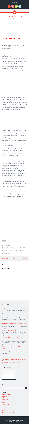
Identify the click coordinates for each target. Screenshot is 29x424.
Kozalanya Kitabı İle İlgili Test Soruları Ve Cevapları (12, 315)
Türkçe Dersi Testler (6, 405)
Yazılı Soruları (5, 396)
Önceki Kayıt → (25, 258)
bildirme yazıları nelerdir (20, 247)
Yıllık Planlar (4, 397)
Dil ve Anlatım (8, 360)
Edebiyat (3, 360)
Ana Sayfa (14, 258)
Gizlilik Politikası (5, 401)
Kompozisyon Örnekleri (9, 359)
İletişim (3, 402)
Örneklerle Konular (22, 359)
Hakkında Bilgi (6, 245)
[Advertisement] (14, 29)
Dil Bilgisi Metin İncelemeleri (7, 409)
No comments (6, 253)
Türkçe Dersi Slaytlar (9, 362)
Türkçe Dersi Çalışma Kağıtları (8, 412)
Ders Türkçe (14, 2)
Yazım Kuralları (5, 399)
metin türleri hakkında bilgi (17, 248)
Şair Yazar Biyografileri (16, 362)
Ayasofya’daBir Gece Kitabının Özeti (9, 330)
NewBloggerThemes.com (14, 421)
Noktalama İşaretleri (15, 360)
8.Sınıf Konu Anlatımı (8, 247)
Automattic (12, 420)
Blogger (24, 418)
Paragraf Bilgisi (22, 360)
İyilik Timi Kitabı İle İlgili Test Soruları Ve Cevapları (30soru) (14, 323)
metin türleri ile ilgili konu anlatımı (11, 250)
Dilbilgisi (3, 407)
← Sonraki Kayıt (4, 258)
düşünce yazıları (6, 248)
